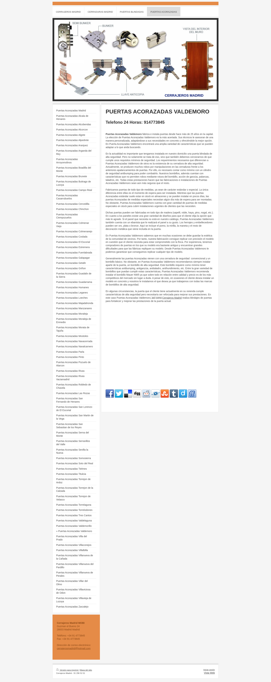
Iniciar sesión (209, 670)
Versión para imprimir (67, 670)
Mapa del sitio (86, 670)
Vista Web (209, 672)
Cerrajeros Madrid (172, 297)
